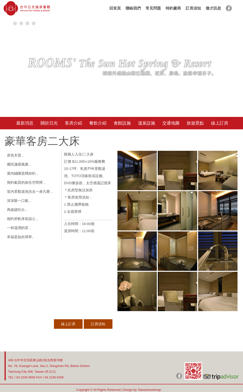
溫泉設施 (146, 123)
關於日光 (49, 123)
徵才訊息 (213, 8)
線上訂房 (219, 123)
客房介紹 (73, 123)
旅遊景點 (195, 123)
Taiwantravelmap (149, 390)
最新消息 (24, 123)
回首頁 (115, 8)
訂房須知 (193, 8)
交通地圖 (171, 123)
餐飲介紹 (97, 123)
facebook (229, 8)
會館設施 (122, 123)
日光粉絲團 (179, 376)
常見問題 (153, 8)
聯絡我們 (133, 8)
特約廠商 (173, 8)
